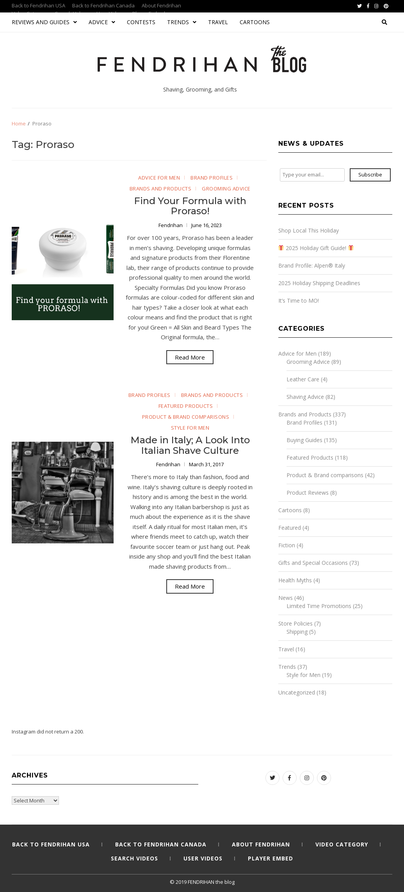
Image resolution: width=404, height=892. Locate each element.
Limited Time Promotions (319, 606)
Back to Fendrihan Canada (103, 5)
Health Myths (295, 580)
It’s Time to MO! (298, 300)
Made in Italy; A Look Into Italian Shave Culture (190, 445)
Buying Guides (304, 440)
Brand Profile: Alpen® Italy (311, 265)
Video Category (341, 844)
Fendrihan (171, 225)
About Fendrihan (161, 5)
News (285, 597)
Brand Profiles (211, 177)
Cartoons (255, 22)
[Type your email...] (312, 175)
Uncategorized (296, 692)
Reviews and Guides (44, 22)
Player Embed (270, 858)
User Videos (202, 858)
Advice (102, 22)
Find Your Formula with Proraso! (190, 206)
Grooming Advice (226, 188)
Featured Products (185, 405)
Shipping (297, 631)
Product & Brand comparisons (186, 416)
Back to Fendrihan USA (38, 5)
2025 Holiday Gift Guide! (316, 248)
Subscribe (370, 174)
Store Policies (295, 623)
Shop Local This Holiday (308, 230)
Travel (218, 22)
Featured (289, 527)
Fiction (286, 545)
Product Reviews (308, 492)
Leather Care (303, 379)
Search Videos (134, 858)
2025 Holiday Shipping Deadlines (319, 283)
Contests (141, 22)
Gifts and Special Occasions (313, 562)
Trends (181, 22)
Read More (190, 357)
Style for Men (190, 427)
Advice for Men (159, 177)
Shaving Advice (305, 396)
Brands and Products (161, 188)
